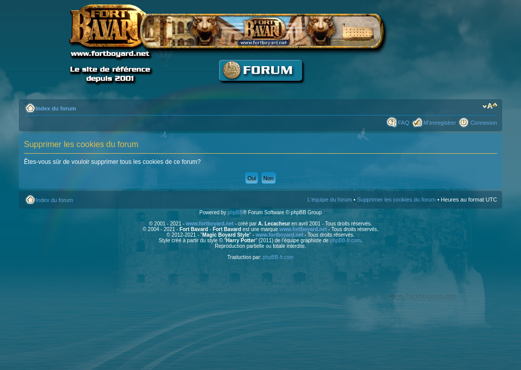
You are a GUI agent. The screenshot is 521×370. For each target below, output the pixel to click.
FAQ (403, 123)
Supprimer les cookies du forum (396, 199)
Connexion (483, 123)
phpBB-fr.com (345, 240)
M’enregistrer (439, 123)
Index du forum (56, 108)
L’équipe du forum (329, 199)
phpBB (235, 212)
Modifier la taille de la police (489, 106)
